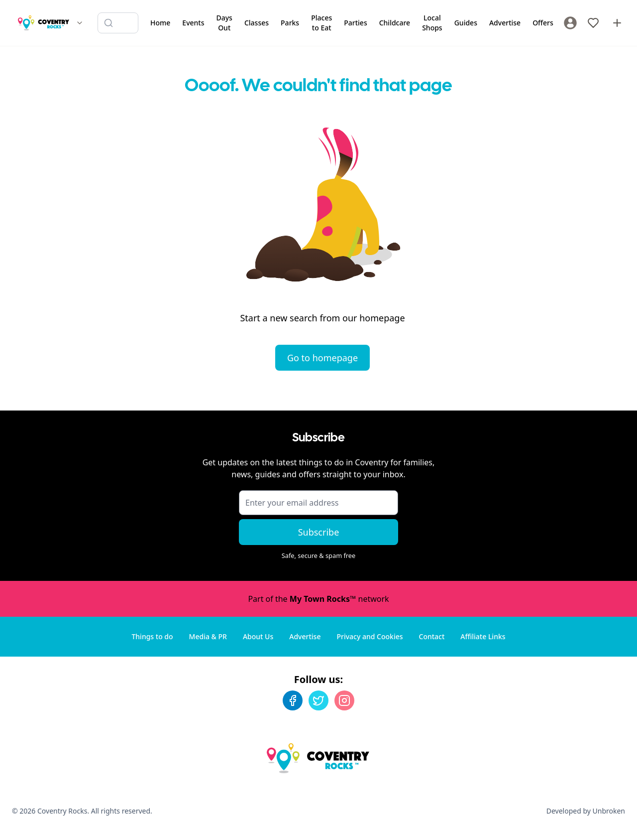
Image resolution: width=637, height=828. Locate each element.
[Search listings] (118, 22)
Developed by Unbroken (585, 811)
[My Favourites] (593, 23)
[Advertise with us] (617, 23)
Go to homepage (322, 358)
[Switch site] (80, 23)
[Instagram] (344, 700)
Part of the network (318, 598)
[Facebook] (293, 700)
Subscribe (318, 532)
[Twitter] (318, 700)
